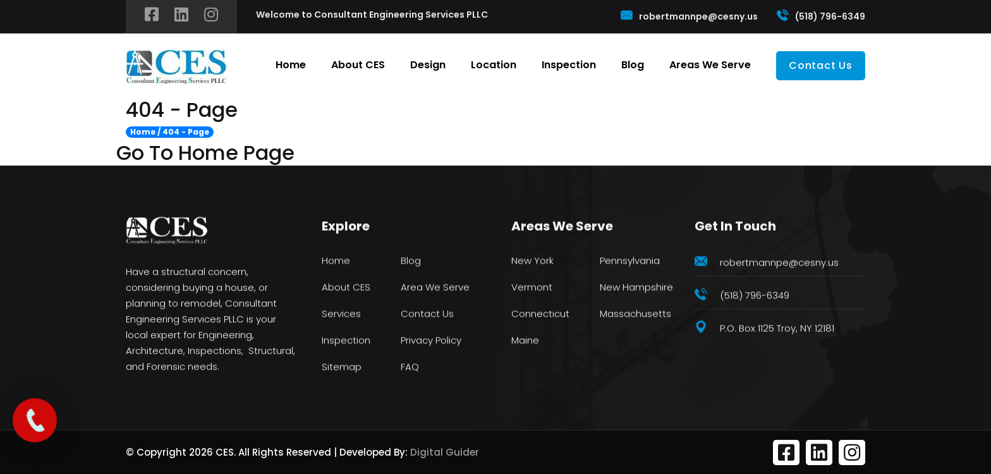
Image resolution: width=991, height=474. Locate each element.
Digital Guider (444, 452)
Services (341, 314)
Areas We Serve (710, 65)
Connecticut (540, 314)
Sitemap (342, 367)
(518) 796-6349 (821, 16)
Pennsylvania (630, 261)
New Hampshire (636, 288)
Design (428, 65)
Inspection (569, 65)
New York (532, 261)
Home (291, 65)
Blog (632, 65)
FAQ (410, 367)
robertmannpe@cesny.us (689, 16)
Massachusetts (635, 314)
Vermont (531, 288)
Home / (145, 132)
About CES (358, 65)
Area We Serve (435, 288)
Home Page (236, 153)
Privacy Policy (431, 341)
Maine (525, 341)
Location (493, 65)
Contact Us (821, 65)
